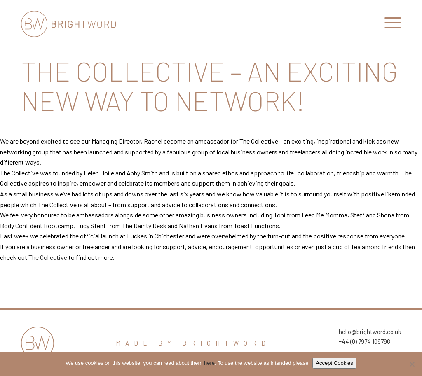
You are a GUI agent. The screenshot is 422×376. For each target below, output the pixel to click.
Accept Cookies (334, 363)
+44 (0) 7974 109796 (364, 341)
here (209, 363)
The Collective (47, 257)
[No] (412, 364)
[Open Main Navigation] (392, 24)
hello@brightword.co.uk (370, 331)
